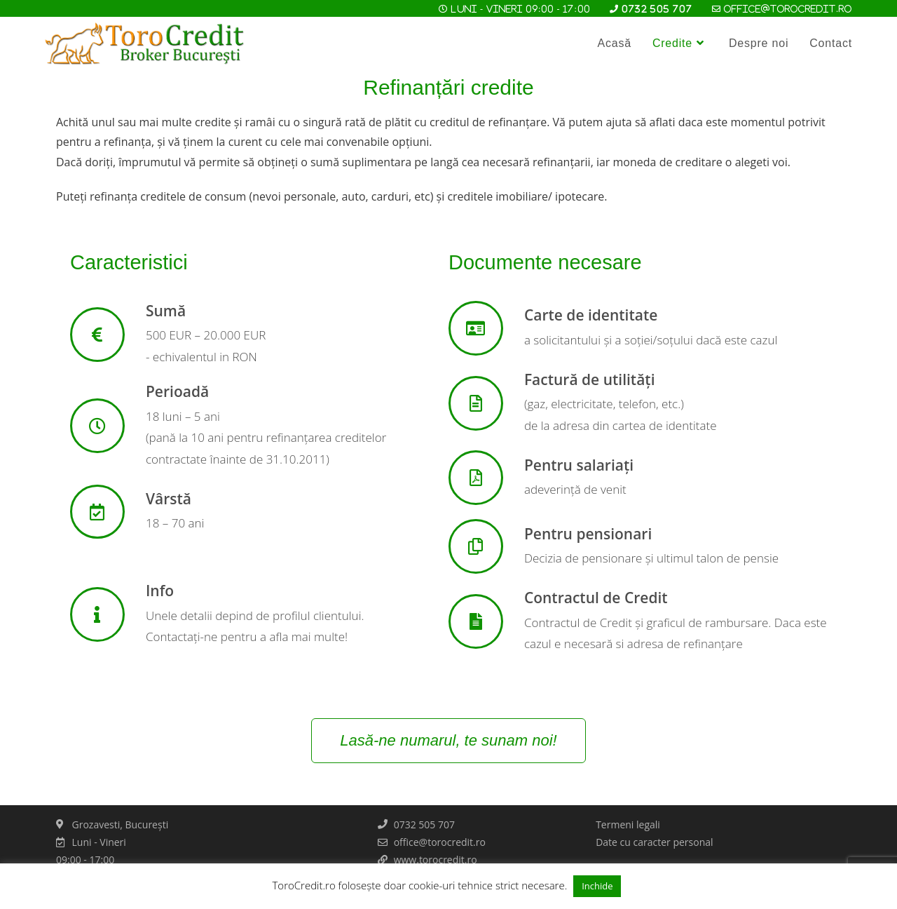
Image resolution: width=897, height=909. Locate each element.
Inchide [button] (597, 886)
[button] (448, 740)
